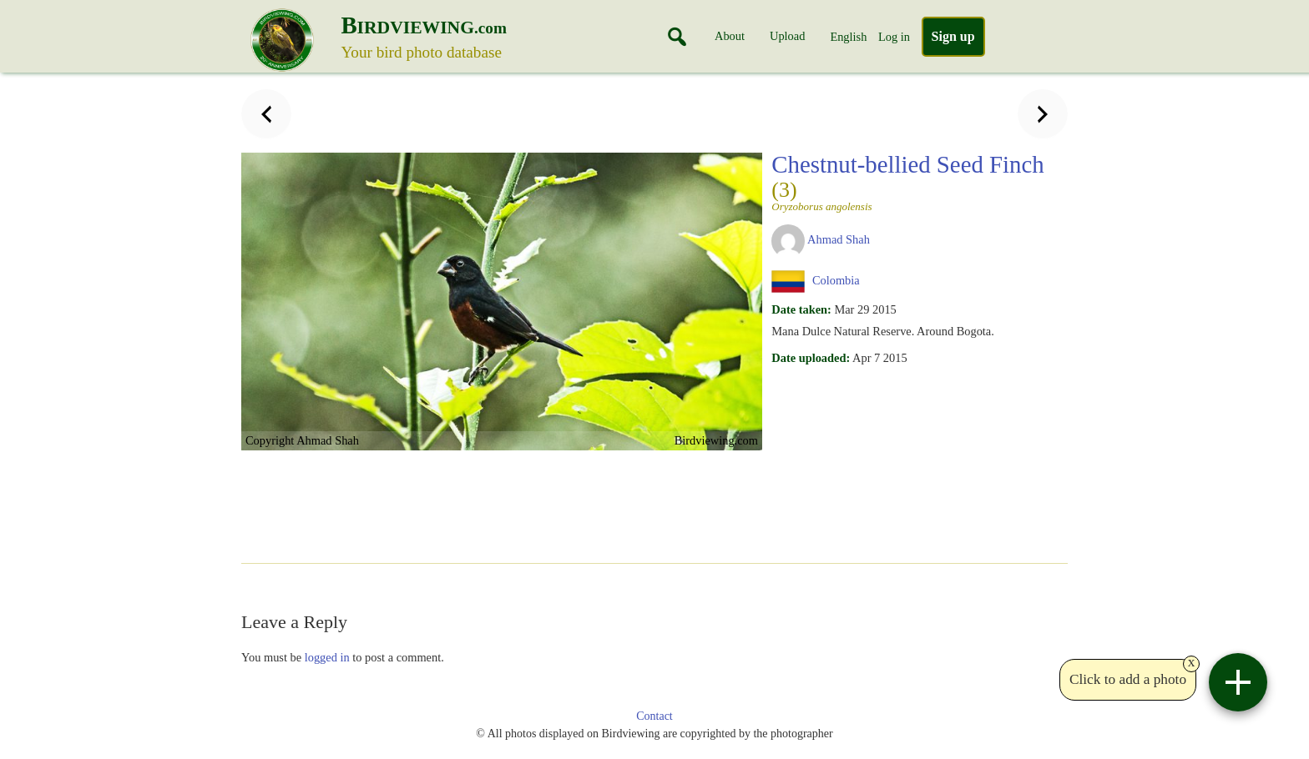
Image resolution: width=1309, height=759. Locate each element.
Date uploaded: (810, 357)
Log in (894, 36)
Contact (654, 716)
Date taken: (801, 309)
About (730, 36)
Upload (787, 36)
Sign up (953, 36)
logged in (327, 657)
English (848, 36)
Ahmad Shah (838, 239)
